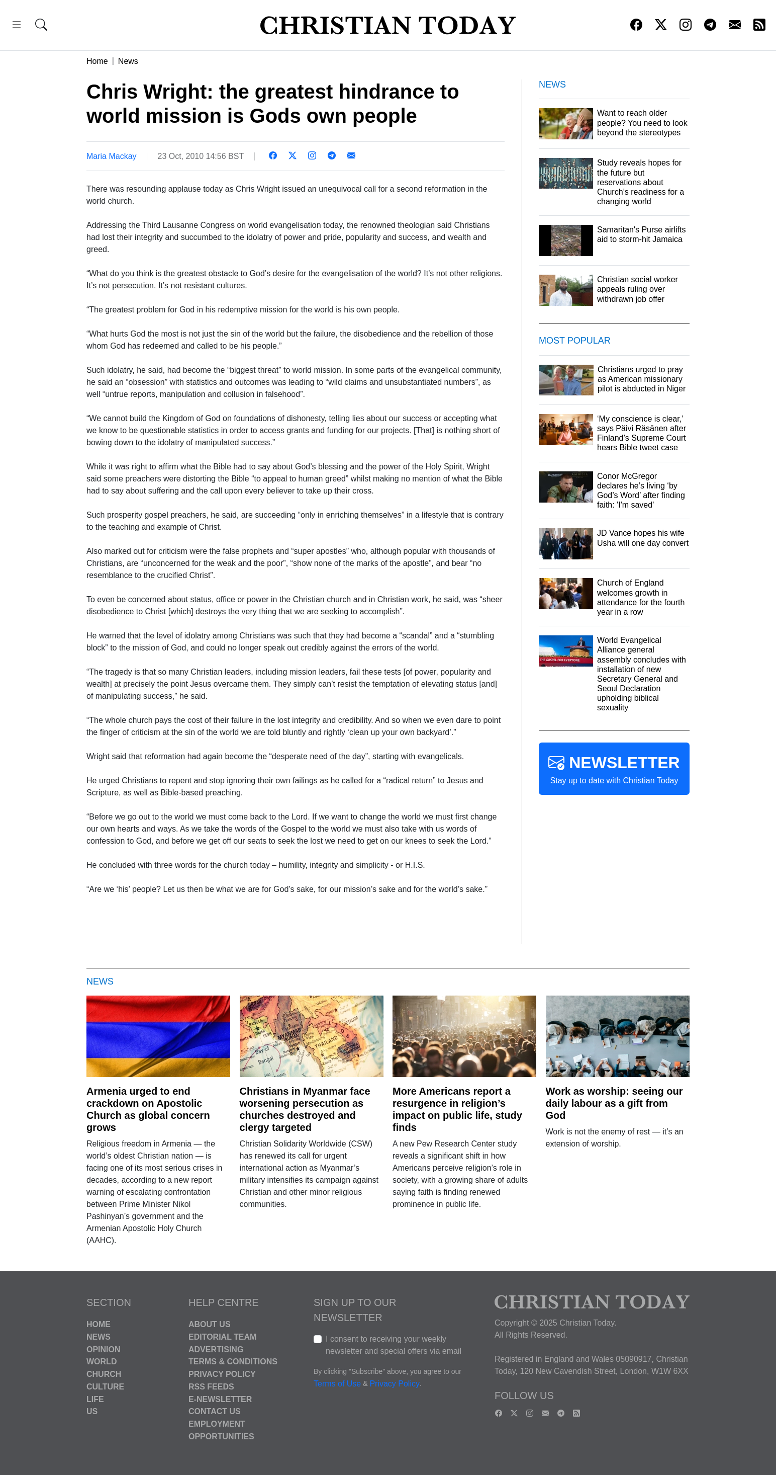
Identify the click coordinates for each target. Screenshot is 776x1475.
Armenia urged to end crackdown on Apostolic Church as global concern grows (148, 1109)
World (101, 1361)
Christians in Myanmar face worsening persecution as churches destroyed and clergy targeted (305, 1109)
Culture (105, 1386)
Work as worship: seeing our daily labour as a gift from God (614, 1103)
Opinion (103, 1349)
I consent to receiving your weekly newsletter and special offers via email (393, 1345)
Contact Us (214, 1411)
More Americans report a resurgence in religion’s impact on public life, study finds (457, 1109)
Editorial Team (222, 1337)
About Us (209, 1324)
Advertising (215, 1349)
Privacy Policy (222, 1374)
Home (97, 61)
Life (95, 1399)
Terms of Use (337, 1383)
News (128, 61)
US (92, 1411)
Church (103, 1374)
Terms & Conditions (232, 1361)
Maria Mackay (111, 156)
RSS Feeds (211, 1386)
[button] (17, 26)
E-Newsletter (220, 1399)
